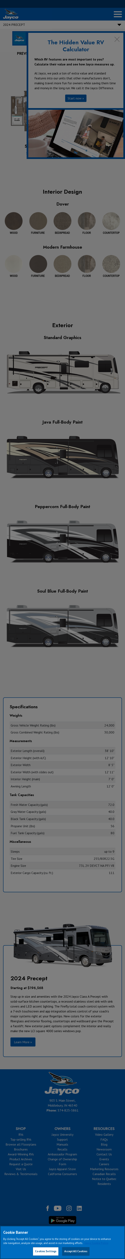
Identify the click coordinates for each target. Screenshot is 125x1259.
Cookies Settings (45, 1251)
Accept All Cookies (75, 1251)
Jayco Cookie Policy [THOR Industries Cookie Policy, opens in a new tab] (96, 1243)
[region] (62, 1242)
